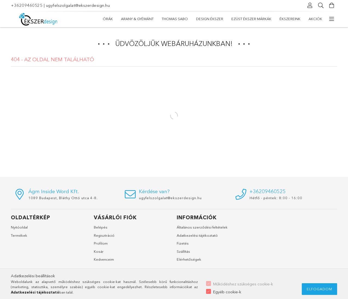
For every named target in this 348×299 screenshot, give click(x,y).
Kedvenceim (104, 259)
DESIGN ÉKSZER (215, 19)
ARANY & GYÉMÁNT (287, 19)
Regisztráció (104, 235)
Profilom (101, 243)
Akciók (109, 19)
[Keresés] (320, 5)
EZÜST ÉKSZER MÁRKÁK (174, 19)
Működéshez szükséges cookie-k (243, 283)
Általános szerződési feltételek (202, 227)
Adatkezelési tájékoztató (197, 235)
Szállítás (183, 251)
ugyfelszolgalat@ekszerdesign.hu (78, 5)
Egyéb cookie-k (227, 291)
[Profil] (309, 5)
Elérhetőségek (189, 259)
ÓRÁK (317, 19)
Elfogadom (319, 289)
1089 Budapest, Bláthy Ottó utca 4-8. (63, 198)
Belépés (100, 227)
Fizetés (183, 243)
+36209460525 (26, 5)
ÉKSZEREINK (135, 19)
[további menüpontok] (331, 19)
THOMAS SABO (250, 19)
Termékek (19, 235)
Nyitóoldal (19, 227)
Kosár (99, 251)
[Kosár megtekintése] (331, 5)
